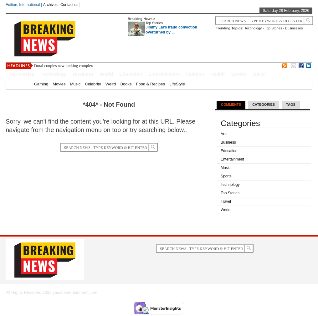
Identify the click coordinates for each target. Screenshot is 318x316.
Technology (253, 28)
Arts (224, 134)
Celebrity (93, 84)
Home (24, 84)
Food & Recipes (150, 84)
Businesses (294, 28)
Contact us (69, 5)
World (106, 74)
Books (125, 84)
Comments (231, 104)
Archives (50, 5)
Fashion (195, 74)
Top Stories (154, 23)
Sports (238, 74)
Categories (263, 104)
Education (130, 74)
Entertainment (164, 74)
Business (83, 74)
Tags (290, 104)
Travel (259, 74)
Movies (59, 84)
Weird (110, 84)
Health (217, 74)
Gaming (41, 84)
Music (75, 84)
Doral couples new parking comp (61, 65)
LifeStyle (177, 84)
